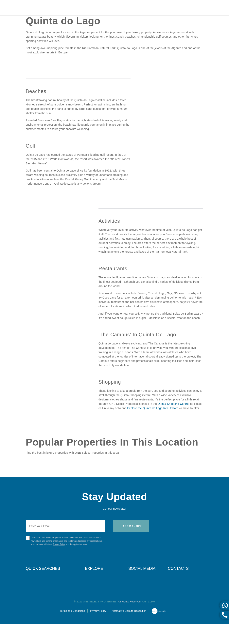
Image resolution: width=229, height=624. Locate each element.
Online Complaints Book (159, 611)
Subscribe (132, 526)
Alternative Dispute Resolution (129, 610)
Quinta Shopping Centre (173, 403)
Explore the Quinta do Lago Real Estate (152, 408)
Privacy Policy (59, 544)
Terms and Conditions (72, 610)
